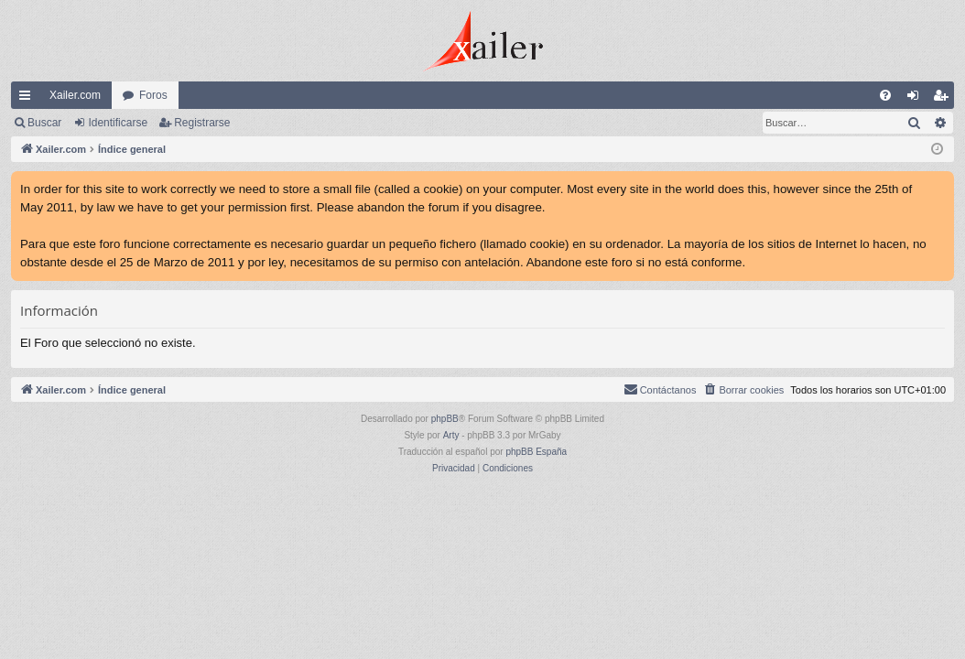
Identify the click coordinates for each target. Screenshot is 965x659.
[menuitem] (885, 95)
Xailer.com (75, 95)
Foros (153, 95)
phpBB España (536, 452)
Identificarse (117, 122)
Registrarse (202, 122)
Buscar (44, 122)
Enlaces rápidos (28, 99)
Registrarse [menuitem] (944, 99)
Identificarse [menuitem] (917, 99)
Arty (451, 435)
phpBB (445, 419)
